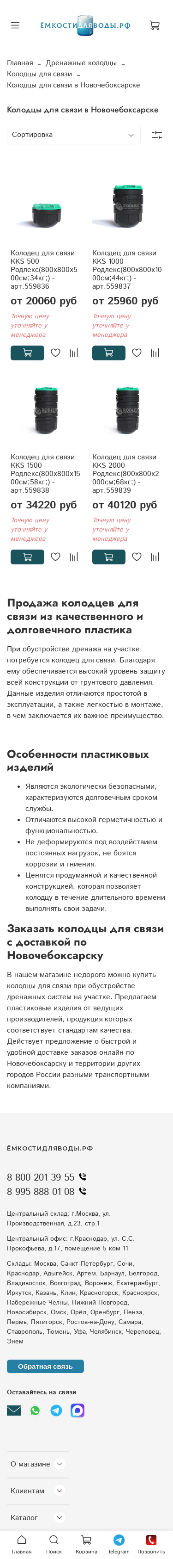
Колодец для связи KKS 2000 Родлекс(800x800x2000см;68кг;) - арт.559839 (125, 474)
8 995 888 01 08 (49, 1192)
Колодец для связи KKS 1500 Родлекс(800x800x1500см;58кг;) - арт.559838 (45, 474)
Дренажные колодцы (81, 63)
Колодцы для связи (39, 74)
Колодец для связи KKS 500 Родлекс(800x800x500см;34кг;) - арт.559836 (44, 270)
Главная (20, 63)
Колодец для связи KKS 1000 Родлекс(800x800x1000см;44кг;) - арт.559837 (127, 270)
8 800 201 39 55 (49, 1178)
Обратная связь (45, 1366)
